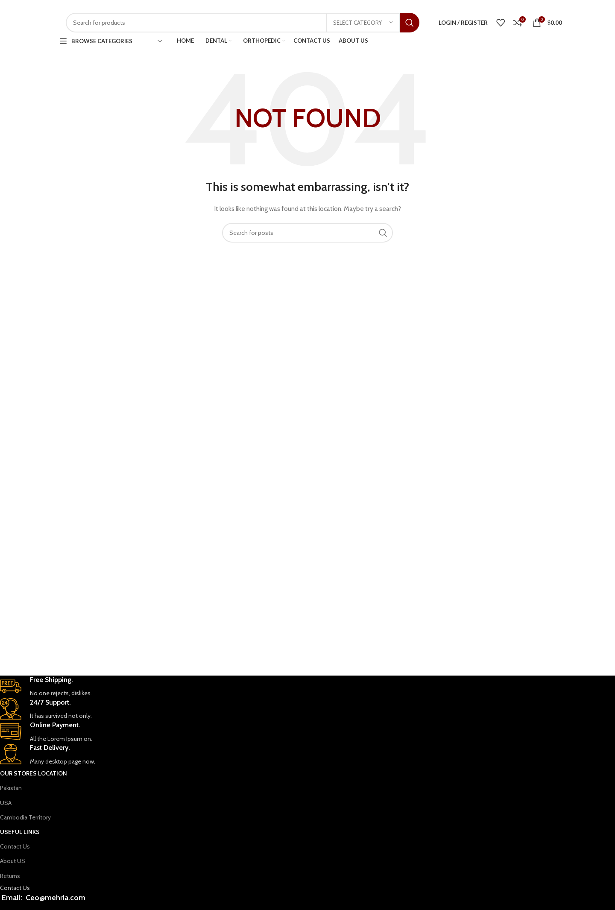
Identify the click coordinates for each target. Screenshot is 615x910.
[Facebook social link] (476, 6)
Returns (10, 876)
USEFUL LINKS (20, 832)
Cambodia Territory (25, 817)
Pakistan (11, 788)
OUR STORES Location (33, 773)
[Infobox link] (254, 687)
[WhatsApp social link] (487, 6)
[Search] (242, 22)
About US (12, 861)
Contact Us (15, 846)
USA (6, 803)
